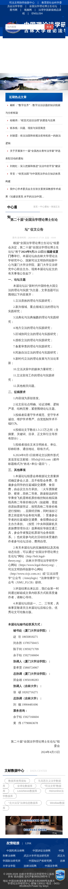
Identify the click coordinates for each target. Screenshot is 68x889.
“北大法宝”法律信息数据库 (23, 802)
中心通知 (47, 42)
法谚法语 (33, 60)
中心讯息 (15, 51)
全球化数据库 (24, 785)
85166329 (25, 885)
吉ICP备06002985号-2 (37, 876)
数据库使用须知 (17, 780)
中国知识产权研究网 (40, 860)
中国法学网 (51, 865)
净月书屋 (52, 60)
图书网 (13, 9)
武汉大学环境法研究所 (36, 855)
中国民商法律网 (15, 850)
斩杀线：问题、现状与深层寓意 (28, 128)
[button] (5, 81)
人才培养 (15, 68)
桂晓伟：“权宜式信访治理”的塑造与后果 (32, 120)
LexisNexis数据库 (27, 790)
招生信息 (33, 68)
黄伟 (14, 237)
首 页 (12, 42)
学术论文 (15, 60)
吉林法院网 (30, 865)
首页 (35, 206)
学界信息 (33, 51)
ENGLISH (37, 13)
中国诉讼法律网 (41, 850)
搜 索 (49, 27)
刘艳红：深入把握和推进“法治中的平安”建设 (35, 166)
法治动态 (52, 51)
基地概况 (29, 42)
